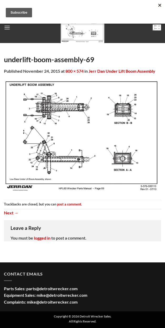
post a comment (69, 204)
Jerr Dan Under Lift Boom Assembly (122, 70)
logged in (42, 237)
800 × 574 (74, 70)
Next (11, 212)
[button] (7, 27)
